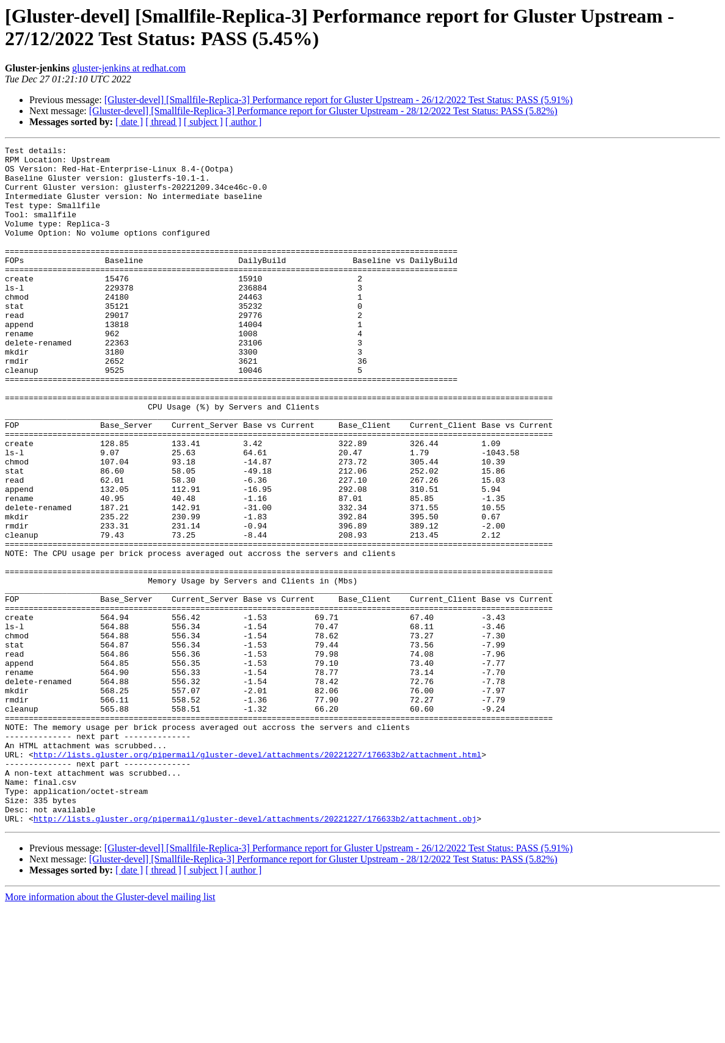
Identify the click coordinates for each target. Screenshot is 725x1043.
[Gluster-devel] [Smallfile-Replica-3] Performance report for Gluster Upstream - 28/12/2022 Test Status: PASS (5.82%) (323, 111)
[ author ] (243, 122)
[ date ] (129, 122)
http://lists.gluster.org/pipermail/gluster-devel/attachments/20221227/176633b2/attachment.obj (255, 953)
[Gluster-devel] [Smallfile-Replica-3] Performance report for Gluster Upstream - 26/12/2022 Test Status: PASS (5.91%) (338, 100)
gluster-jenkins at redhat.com (129, 68)
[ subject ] (203, 122)
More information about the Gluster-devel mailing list (110, 1032)
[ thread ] (163, 122)
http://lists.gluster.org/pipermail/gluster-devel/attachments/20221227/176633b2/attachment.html (257, 877)
